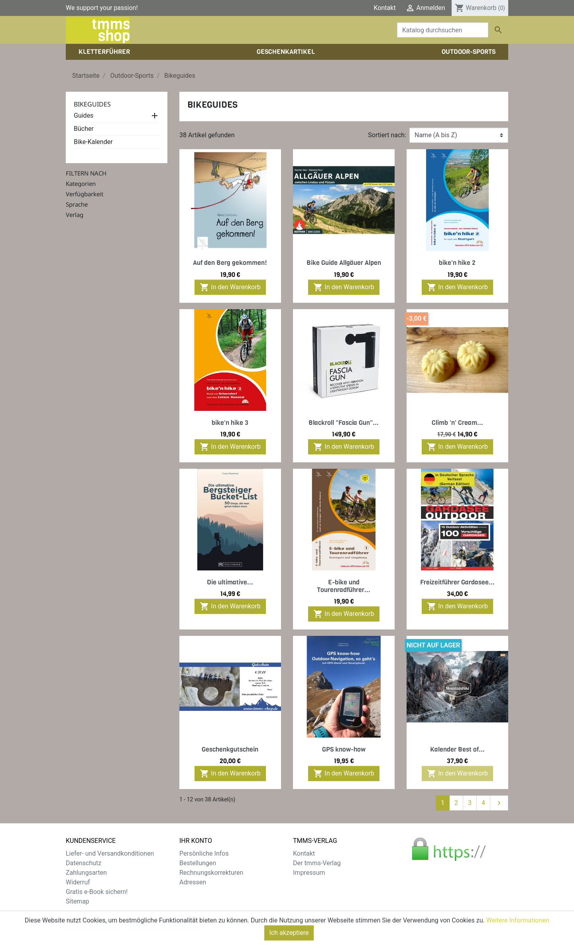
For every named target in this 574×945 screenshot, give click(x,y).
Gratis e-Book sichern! (97, 892)
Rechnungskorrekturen (211, 872)
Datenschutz (83, 863)
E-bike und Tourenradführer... (343, 586)
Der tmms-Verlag (317, 863)
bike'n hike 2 (457, 262)
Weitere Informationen (517, 936)
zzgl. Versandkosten (224, 920)
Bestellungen (197, 863)
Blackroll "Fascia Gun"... (344, 422)
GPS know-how (344, 749)
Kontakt (385, 8)
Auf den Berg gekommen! (230, 262)
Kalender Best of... (457, 749)
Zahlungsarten (86, 872)
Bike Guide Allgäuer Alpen (344, 262)
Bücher (84, 128)
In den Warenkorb (230, 287)
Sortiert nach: (387, 135)
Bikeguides (92, 104)
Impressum (309, 872)
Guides (83, 115)
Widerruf (78, 882)
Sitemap (77, 901)
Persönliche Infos (204, 853)
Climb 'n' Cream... (457, 422)
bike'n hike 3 (230, 422)
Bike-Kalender (93, 142)
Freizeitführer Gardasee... (457, 582)
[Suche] (442, 29)
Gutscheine (195, 892)
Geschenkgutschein (230, 749)
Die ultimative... (230, 582)
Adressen (192, 882)
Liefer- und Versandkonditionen (110, 853)
